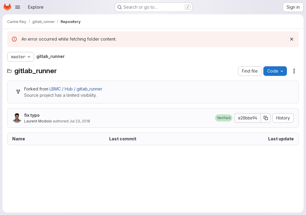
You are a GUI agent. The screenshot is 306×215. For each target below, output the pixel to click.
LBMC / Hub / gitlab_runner (76, 88)
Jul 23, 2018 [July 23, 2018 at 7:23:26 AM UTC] (79, 121)
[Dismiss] (291, 39)
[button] (223, 118)
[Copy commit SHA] (266, 118)
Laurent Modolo (38, 121)
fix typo (32, 115)
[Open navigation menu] (17, 7)
